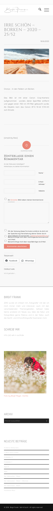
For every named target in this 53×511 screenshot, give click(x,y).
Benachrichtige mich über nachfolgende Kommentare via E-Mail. (28, 238)
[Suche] (38, 10)
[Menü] (45, 10)
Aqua (5, 471)
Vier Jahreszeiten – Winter (12, 476)
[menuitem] (38, 10)
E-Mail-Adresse (42, 183)
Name (41, 173)
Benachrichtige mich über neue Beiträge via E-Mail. (27, 242)
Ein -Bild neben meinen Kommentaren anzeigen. (25, 201)
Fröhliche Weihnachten (11, 448)
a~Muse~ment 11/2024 (11, 452)
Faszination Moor (9, 490)
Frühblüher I (8, 462)
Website (42, 191)
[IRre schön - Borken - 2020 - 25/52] (26, 61)
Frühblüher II (8, 457)
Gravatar (14, 200)
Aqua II (6, 467)
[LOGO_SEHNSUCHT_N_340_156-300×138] (22, 10)
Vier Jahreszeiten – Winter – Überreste (16, 481)
